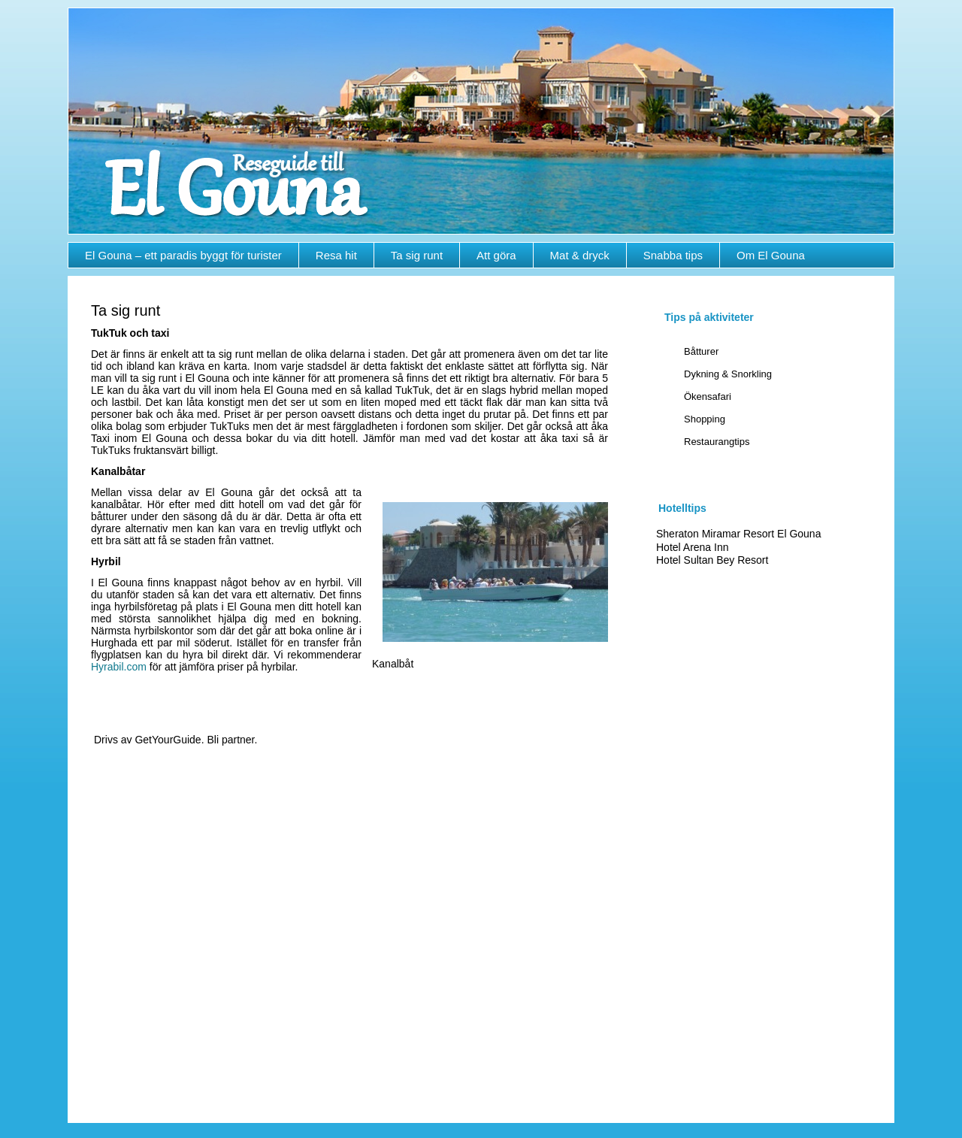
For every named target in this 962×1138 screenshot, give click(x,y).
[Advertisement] (762, 829)
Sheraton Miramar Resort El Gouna (738, 534)
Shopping (704, 419)
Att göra (496, 255)
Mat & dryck (580, 255)
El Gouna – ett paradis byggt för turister (183, 255)
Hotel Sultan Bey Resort (712, 560)
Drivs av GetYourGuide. (149, 740)
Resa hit (336, 255)
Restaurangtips (716, 441)
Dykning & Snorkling (728, 374)
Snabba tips (673, 255)
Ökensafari (707, 396)
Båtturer (701, 351)
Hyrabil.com (119, 667)
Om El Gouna (771, 255)
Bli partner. (232, 740)
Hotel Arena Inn (692, 547)
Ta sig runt (417, 255)
